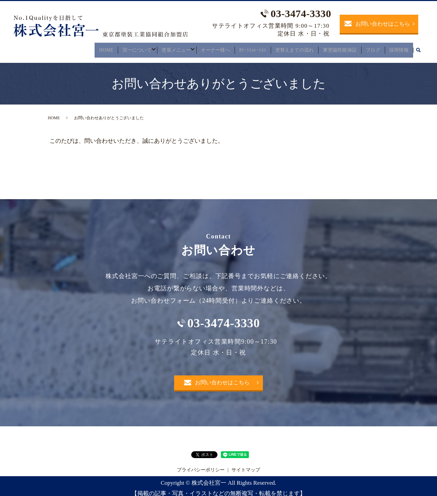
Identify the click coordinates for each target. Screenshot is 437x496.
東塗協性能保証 (341, 47)
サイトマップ (245, 465)
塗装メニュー (175, 47)
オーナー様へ (217, 47)
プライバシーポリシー (201, 465)
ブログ (374, 47)
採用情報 (399, 47)
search (418, 48)
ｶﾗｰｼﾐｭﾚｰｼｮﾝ (253, 47)
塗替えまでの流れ (296, 47)
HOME (104, 47)
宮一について (134, 47)
